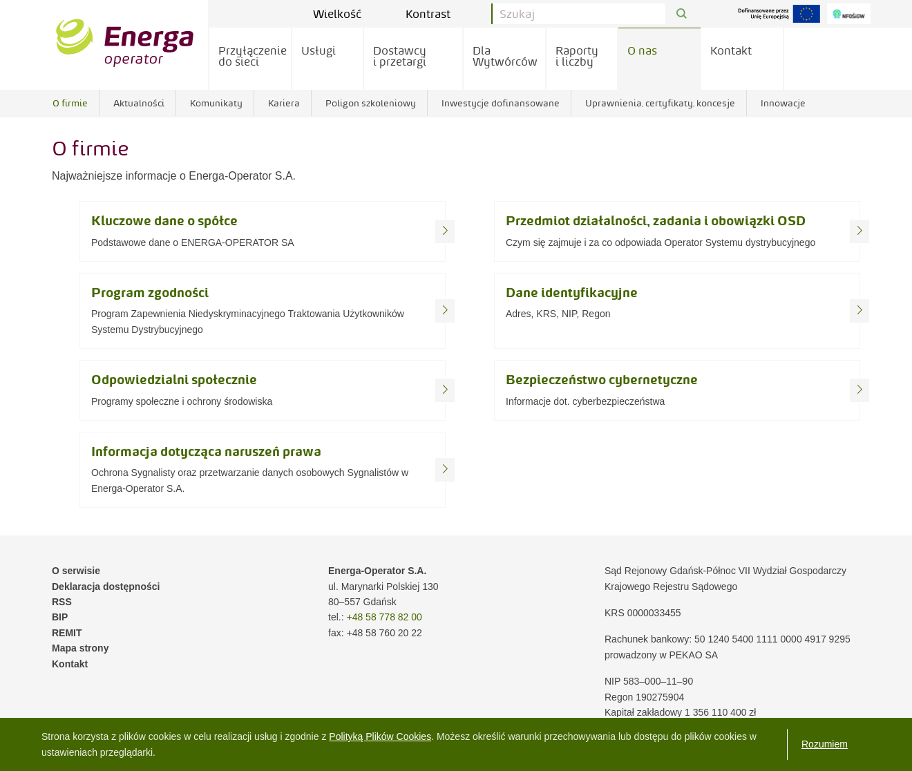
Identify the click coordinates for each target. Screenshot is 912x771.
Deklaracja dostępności (106, 586)
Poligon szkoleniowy (370, 102)
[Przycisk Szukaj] (681, 14)
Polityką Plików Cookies (380, 736)
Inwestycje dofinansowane (500, 102)
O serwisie (76, 570)
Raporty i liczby (576, 56)
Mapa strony (80, 648)
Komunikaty (216, 102)
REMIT (67, 632)
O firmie (70, 102)
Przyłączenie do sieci (252, 56)
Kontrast (438, 14)
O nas (642, 50)
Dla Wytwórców (505, 56)
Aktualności (138, 102)
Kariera (284, 102)
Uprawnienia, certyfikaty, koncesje (660, 102)
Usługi (318, 50)
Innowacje (783, 102)
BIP (60, 616)
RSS (62, 601)
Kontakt (731, 50)
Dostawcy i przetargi (399, 56)
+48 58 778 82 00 (383, 616)
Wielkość (347, 14)
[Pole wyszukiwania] (579, 13)
